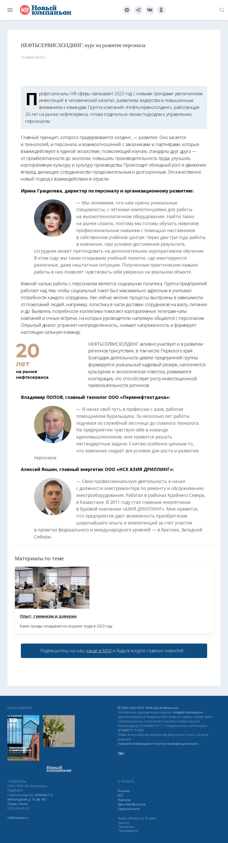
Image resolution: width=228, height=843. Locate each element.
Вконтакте (139, 804)
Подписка (124, 800)
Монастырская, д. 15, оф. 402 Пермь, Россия (27, 801)
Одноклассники (129, 809)
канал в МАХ (99, 651)
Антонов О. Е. (44, 795)
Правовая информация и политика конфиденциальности (158, 744)
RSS (120, 795)
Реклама (124, 791)
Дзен (121, 804)
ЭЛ (130, 730)
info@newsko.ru (17, 818)
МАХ (128, 804)
